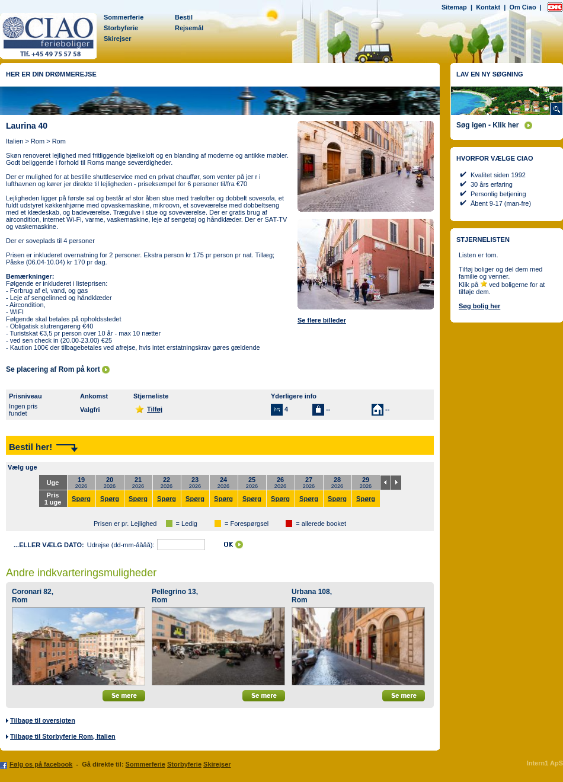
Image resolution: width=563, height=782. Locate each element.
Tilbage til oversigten (42, 720)
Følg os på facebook (40, 764)
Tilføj (154, 409)
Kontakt (488, 7)
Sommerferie (123, 17)
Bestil (184, 17)
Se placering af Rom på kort (53, 369)
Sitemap (454, 7)
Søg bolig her (479, 305)
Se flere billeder (322, 320)
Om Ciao (522, 7)
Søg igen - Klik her (487, 125)
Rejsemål (189, 27)
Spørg (81, 498)
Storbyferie (121, 27)
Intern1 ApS (545, 763)
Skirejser (117, 38)
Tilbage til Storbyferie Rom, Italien (63, 736)
